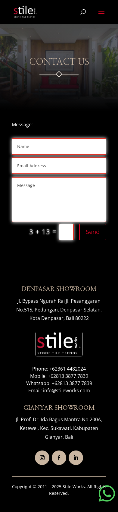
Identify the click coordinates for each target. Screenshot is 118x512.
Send (93, 232)
